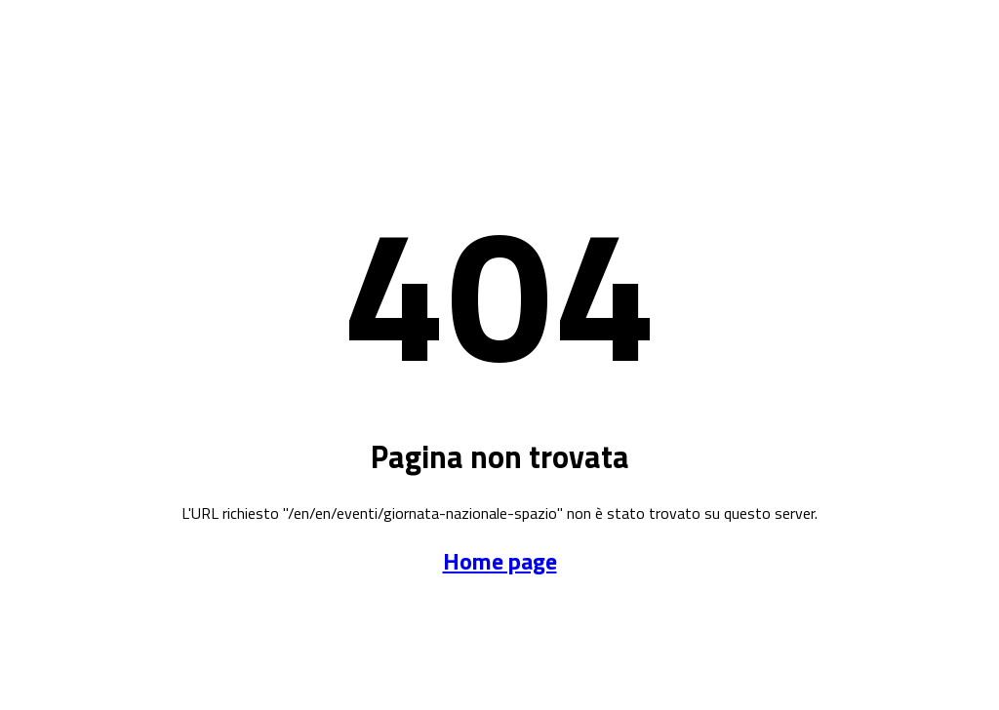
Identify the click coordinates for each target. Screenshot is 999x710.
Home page (500, 560)
